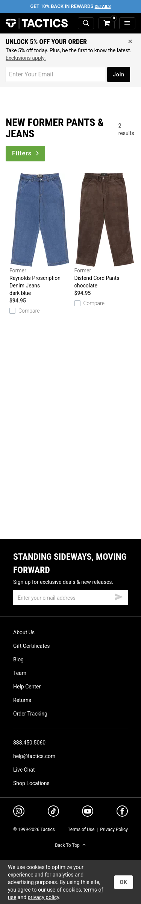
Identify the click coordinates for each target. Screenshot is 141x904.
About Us (24, 632)
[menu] (127, 23)
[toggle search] (86, 23)
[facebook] (122, 812)
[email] (70, 597)
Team (19, 673)
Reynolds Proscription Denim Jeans (40, 235)
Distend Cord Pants (105, 231)
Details (103, 6)
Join (118, 74)
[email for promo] (55, 74)
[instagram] (18, 812)
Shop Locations (31, 783)
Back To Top (70, 845)
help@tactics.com (34, 756)
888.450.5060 (29, 743)
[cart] (107, 23)
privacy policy (43, 897)
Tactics (37, 23)
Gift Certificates (31, 646)
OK (123, 882)
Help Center (27, 687)
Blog (18, 659)
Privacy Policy (114, 829)
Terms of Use (81, 829)
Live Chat (24, 770)
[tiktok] (53, 812)
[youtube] (87, 812)
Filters (26, 153)
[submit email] (118, 595)
